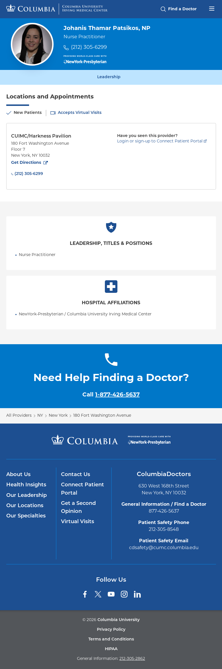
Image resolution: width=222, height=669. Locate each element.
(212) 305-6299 (89, 47)
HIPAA (111, 649)
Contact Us (75, 474)
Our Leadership (26, 495)
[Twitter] (98, 594)
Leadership (109, 77)
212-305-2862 (132, 659)
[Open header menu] (211, 8)
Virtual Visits (77, 522)
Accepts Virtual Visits (79, 113)
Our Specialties (26, 516)
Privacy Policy (111, 630)
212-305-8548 (164, 529)
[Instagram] (124, 594)
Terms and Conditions (111, 639)
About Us (18, 474)
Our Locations (24, 506)
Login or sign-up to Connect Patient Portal (160, 141)
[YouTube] (111, 594)
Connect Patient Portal (82, 489)
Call (111, 395)
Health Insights (26, 485)
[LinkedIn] (137, 594)
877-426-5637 (164, 511)
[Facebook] (85, 594)
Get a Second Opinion (78, 507)
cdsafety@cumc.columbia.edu (164, 548)
